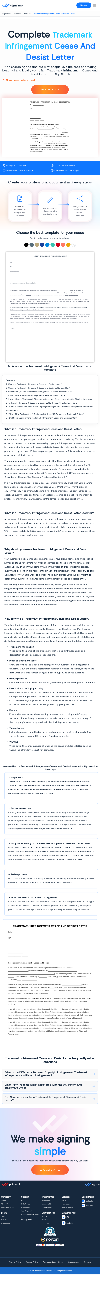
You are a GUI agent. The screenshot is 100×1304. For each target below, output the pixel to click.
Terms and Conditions (53, 1262)
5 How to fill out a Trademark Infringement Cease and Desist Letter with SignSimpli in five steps (49, 399)
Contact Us (25, 1207)
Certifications (48, 1212)
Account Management (26, 1219)
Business (27, 13)
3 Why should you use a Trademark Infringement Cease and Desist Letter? (39, 391)
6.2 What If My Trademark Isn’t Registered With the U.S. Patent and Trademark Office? (45, 414)
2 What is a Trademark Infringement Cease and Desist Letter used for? (38, 388)
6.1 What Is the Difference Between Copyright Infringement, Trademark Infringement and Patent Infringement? (49, 408)
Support (25, 1196)
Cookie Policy (32, 1262)
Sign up (83, 5)
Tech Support (26, 1211)
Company (5, 1196)
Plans (64, 1200)
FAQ (22, 1200)
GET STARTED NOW (50, 89)
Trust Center (48, 1196)
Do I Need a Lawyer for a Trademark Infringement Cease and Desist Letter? (50, 1098)
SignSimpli (6, 13)
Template (18, 13)
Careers (4, 1200)
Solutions (66, 1196)
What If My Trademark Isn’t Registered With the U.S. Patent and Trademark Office (50, 1086)
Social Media (88, 1196)
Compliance (73, 1262)
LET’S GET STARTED (50, 1169)
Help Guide (25, 1204)
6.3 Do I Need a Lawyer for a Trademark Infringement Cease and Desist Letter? (41, 418)
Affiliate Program (7, 1207)
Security (87, 1262)
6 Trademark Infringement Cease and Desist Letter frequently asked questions (41, 403)
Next (96, 307)
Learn (4, 1212)
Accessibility (47, 1204)
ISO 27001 (46, 1223)
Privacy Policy (15, 1262)
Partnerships (47, 1207)
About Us (4, 1204)
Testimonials (46, 1200)
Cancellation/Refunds (30, 1214)
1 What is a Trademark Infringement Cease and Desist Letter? (34, 384)
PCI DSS (45, 1220)
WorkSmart (5, 1223)
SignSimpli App (69, 1212)
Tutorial (4, 1220)
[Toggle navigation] (94, 5)
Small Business (67, 1207)
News (3, 1216)
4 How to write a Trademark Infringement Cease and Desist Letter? (36, 395)
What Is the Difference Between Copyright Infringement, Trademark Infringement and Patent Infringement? (50, 1074)
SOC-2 (44, 1216)
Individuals (66, 1204)
